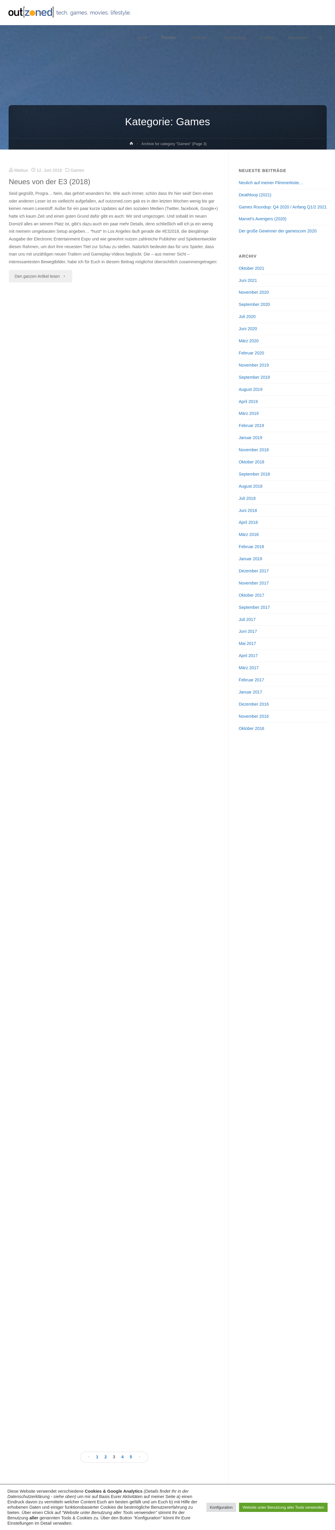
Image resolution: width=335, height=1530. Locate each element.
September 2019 (254, 377)
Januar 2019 (250, 437)
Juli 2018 (247, 498)
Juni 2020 (248, 328)
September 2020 (254, 304)
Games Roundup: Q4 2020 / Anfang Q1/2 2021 (283, 207)
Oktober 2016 (251, 728)
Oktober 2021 (251, 268)
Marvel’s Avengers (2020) (262, 218)
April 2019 (248, 401)
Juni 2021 (248, 280)
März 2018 (249, 534)
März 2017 (249, 667)
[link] (320, 38)
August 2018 (250, 486)
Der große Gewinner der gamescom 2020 (278, 231)
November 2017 (254, 583)
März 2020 (249, 340)
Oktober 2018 (251, 462)
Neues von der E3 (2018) (50, 181)
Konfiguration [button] (221, 1507)
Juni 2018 (248, 510)
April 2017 (248, 655)
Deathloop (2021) (255, 194)
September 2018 (254, 474)
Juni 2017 (248, 631)
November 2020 (254, 292)
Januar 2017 (250, 692)
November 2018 (254, 449)
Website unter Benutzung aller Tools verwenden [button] (283, 1507)
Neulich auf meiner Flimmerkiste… (271, 182)
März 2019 (249, 413)
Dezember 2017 (254, 571)
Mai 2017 (247, 643)
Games (77, 170)
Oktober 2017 (251, 595)
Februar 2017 (251, 679)
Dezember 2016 (254, 704)
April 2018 (248, 522)
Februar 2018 (251, 546)
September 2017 (254, 607)
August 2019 (250, 389)
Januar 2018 (250, 558)
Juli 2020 (247, 316)
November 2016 (254, 716)
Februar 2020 (251, 353)
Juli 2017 (247, 619)
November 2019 (254, 365)
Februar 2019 (251, 425)
